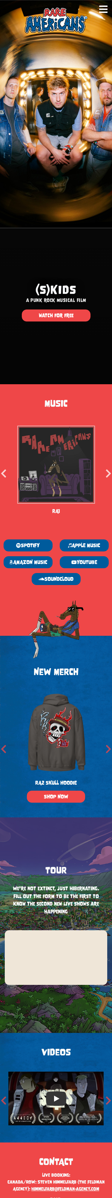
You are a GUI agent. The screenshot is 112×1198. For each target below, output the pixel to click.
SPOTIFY (28, 545)
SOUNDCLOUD (56, 579)
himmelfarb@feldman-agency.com (65, 1189)
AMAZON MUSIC (28, 562)
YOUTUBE (84, 562)
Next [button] (108, 472)
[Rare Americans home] (56, 20)
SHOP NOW (56, 797)
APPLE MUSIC (84, 545)
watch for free (56, 315)
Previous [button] (4, 472)
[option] (56, 472)
